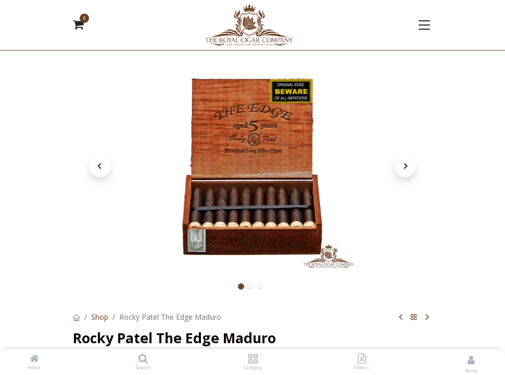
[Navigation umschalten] (423, 25)
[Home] (34, 359)
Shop (99, 317)
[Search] (143, 359)
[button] (100, 166)
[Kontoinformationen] (471, 360)
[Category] (253, 359)
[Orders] (362, 359)
